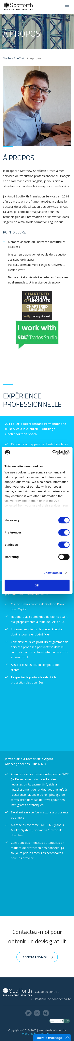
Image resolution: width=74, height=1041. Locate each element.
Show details (53, 572)
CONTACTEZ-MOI (38, 957)
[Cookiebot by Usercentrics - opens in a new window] (52, 452)
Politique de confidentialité (53, 999)
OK (37, 585)
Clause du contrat (47, 992)
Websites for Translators (37, 1033)
